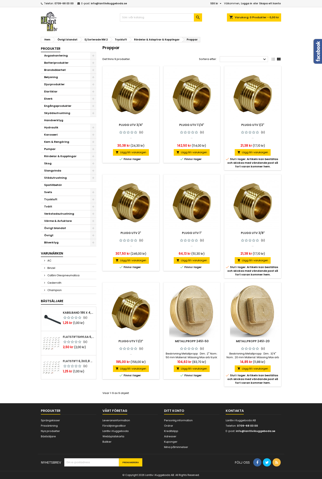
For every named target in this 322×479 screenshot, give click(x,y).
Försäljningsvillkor (114, 426)
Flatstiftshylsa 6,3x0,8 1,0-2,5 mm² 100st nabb (78, 337)
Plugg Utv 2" (131, 233)
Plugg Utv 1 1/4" (191, 125)
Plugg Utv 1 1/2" (130, 341)
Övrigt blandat (55, 228)
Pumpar (50, 149)
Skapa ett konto (270, 3)
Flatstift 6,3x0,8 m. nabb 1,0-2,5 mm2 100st (78, 361)
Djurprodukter (54, 84)
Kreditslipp (171, 431)
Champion (54, 290)
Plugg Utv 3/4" (131, 125)
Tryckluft (50, 199)
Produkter (50, 48)
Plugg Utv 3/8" (253, 233)
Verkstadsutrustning (59, 214)
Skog (48, 163)
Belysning (51, 77)
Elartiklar (51, 91)
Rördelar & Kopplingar (60, 156)
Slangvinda (52, 171)
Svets (48, 192)
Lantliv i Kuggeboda (115, 431)
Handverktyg (53, 120)
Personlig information (178, 420)
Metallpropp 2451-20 (253, 341)
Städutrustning (55, 178)
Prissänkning (49, 426)
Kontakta (235, 410)
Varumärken (52, 253)
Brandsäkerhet (55, 70)
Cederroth (54, 283)
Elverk (48, 99)
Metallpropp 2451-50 (192, 341)
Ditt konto (174, 410)
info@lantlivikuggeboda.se (109, 3)
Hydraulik (51, 127)
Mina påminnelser (176, 447)
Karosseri (51, 135)
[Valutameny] (216, 3)
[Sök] (161, 17)
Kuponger (170, 442)
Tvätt (48, 206)
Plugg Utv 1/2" (252, 125)
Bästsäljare (52, 301)
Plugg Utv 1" (192, 233)
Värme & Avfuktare (58, 221)
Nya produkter (50, 431)
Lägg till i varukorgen (131, 152)
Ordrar (168, 426)
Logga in (246, 3)
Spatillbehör (53, 185)
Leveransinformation (116, 420)
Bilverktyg (51, 242)
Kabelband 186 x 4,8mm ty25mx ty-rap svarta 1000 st (78, 312)
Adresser (170, 436)
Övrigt (48, 235)
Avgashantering (56, 56)
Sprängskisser (50, 420)
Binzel (51, 268)
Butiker (107, 442)
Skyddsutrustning (57, 113)
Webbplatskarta (113, 436)
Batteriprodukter (56, 63)
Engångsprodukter (57, 106)
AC (49, 261)
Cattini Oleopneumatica (63, 275)
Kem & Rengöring (56, 142)
